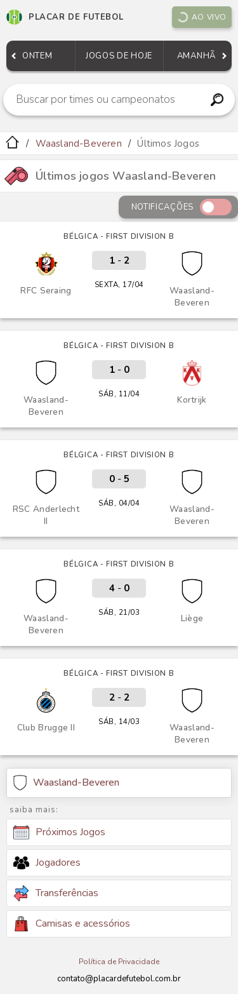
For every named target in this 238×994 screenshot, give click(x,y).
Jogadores (47, 863)
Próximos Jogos (59, 832)
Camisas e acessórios (71, 924)
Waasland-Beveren (79, 143)
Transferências (55, 893)
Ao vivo (201, 17)
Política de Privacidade (119, 962)
